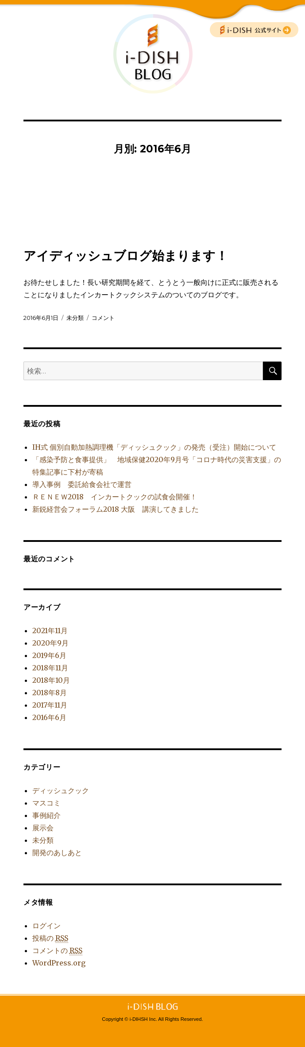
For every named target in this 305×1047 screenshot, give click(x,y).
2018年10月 (51, 680)
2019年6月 (49, 655)
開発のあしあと (57, 852)
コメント (103, 317)
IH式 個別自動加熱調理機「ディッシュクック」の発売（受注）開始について (154, 447)
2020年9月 (50, 642)
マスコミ (46, 802)
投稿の (50, 938)
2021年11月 (50, 630)
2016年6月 (49, 717)
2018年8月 (49, 692)
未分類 (75, 317)
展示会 (43, 827)
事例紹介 (46, 815)
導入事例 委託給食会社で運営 (81, 484)
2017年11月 (49, 705)
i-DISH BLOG (152, 53)
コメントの (57, 950)
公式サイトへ (254, 29)
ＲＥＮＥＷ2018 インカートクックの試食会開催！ (114, 496)
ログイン (46, 925)
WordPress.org (58, 962)
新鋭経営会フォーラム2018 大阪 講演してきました (115, 509)
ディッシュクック (60, 790)
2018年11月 (50, 667)
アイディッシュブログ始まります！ (125, 255)
